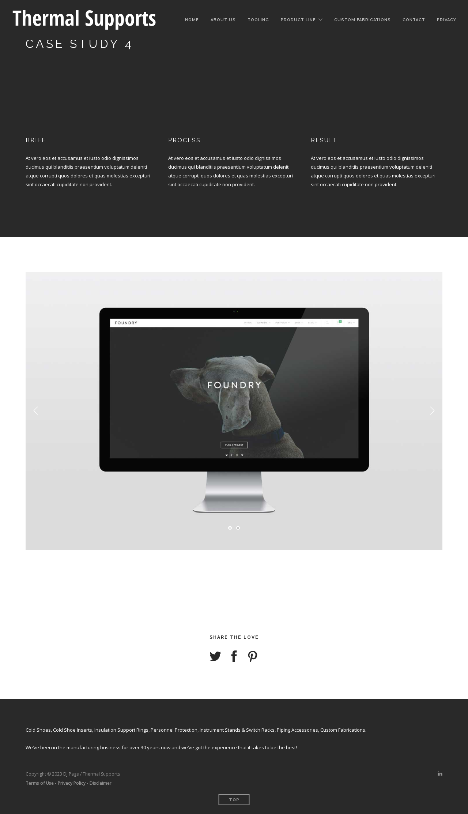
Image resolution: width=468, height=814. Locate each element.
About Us (223, 19)
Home (192, 19)
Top (234, 800)
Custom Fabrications (362, 19)
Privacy (446, 19)
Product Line (298, 19)
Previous (35, 410)
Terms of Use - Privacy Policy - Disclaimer (69, 783)
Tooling (258, 19)
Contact (414, 19)
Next (432, 410)
